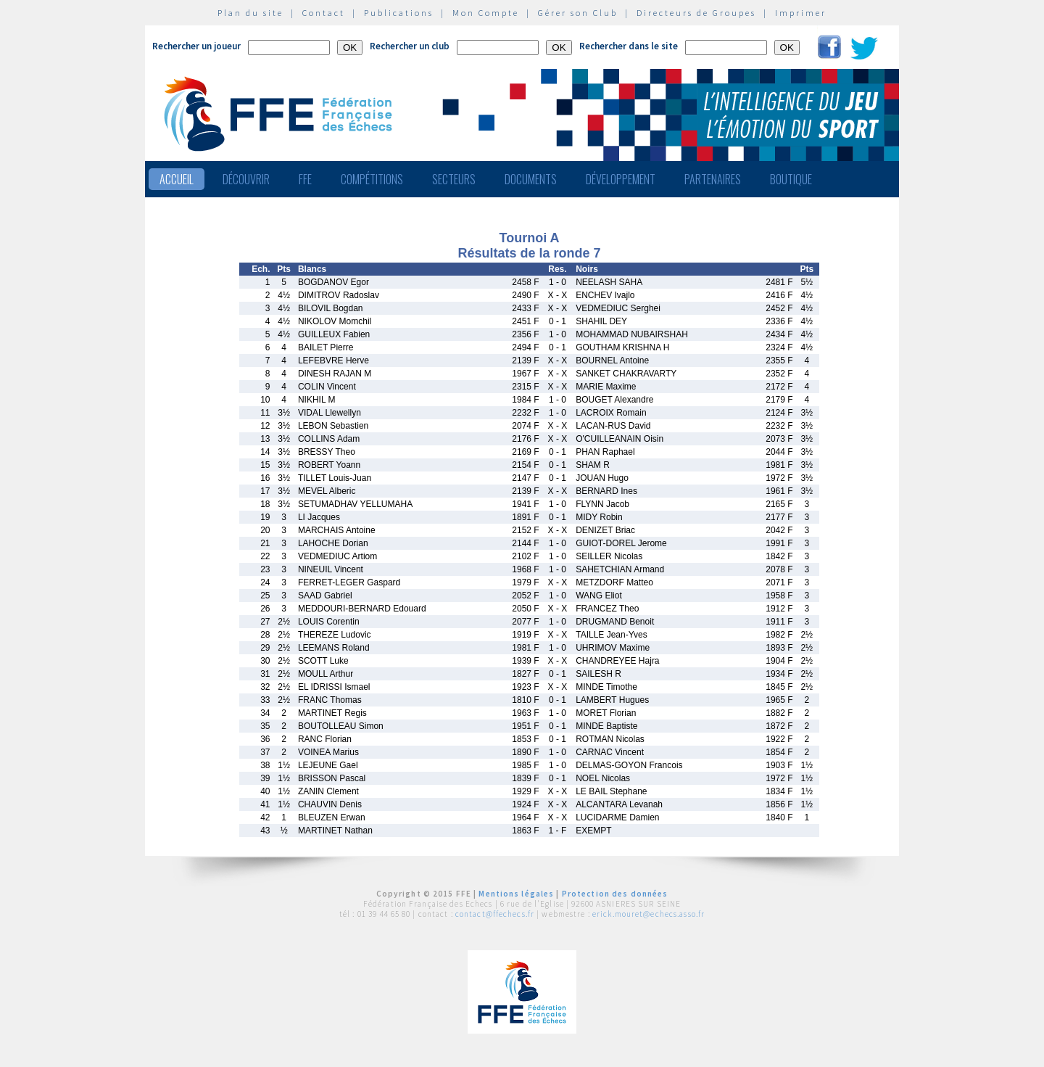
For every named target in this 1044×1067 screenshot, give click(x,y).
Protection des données (615, 894)
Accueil (177, 179)
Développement (620, 179)
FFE (305, 179)
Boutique (791, 179)
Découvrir (246, 179)
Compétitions (372, 179)
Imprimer (800, 12)
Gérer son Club (578, 12)
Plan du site (250, 12)
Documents (531, 179)
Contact (323, 12)
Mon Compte (485, 12)
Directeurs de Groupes (696, 12)
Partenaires (712, 179)
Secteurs (454, 179)
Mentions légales (516, 894)
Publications (399, 12)
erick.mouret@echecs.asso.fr (648, 914)
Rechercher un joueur (196, 46)
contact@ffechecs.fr (494, 914)
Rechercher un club (410, 46)
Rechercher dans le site (628, 46)
